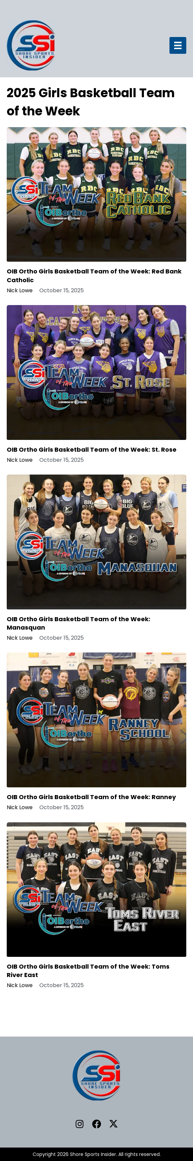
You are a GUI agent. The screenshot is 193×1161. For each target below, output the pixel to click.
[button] (80, 1124)
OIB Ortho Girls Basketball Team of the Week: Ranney (91, 797)
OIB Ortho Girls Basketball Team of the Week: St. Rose (92, 449)
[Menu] (177, 45)
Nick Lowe (20, 290)
